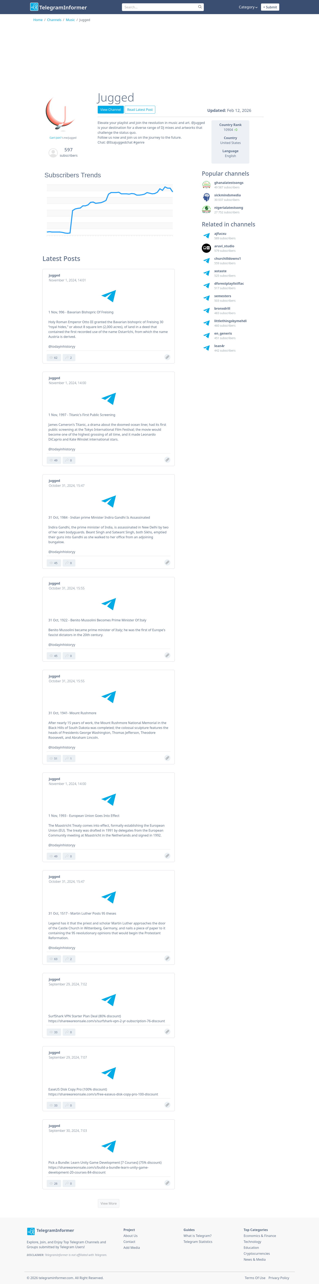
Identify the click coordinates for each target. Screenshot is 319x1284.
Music (70, 20)
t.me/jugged (69, 137)
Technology (252, 1241)
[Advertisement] (160, 53)
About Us (131, 1235)
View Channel (110, 109)
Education (251, 1247)
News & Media (255, 1259)
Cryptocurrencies (257, 1253)
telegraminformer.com (56, 1278)
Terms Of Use (255, 1278)
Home (38, 20)
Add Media (132, 1247)
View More (109, 1203)
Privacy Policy (279, 1278)
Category (247, 6)
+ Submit (270, 7)
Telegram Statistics (198, 1241)
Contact (129, 1241)
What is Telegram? (198, 1235)
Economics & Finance (260, 1235)
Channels (54, 20)
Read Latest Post (140, 109)
